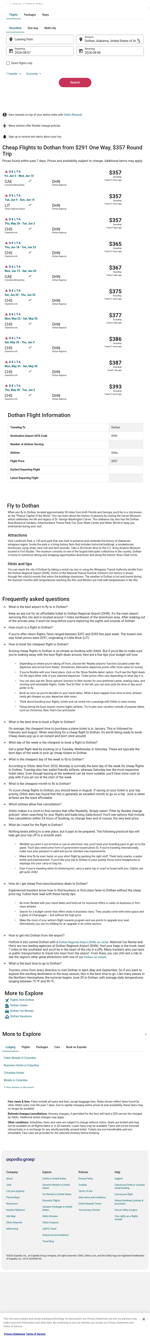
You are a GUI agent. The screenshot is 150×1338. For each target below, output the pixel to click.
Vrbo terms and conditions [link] (92, 1264)
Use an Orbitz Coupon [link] (126, 1276)
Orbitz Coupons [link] (50, 1289)
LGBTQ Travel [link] (49, 1295)
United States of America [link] (41, 5)
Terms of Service (35, 1334)
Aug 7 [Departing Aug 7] (27, 101)
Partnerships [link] (13, 1264)
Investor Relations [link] (15, 1276)
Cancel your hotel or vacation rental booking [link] (130, 1253)
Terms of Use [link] (85, 1257)
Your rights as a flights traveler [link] (126, 1284)
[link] (75, 1067)
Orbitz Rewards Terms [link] (90, 1270)
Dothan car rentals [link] (95, 1023)
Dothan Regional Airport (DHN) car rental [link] (83, 1008)
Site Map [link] (10, 1282)
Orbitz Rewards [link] (14, 1289)
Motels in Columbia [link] (15, 1146)
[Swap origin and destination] (76, 87)
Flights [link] (20, 5)
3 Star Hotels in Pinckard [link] (19, 1154)
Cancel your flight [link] (124, 1260)
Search (75, 130)
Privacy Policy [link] (86, 1245)
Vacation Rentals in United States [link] (56, 1253)
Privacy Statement (14, 1334)
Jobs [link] (8, 1251)
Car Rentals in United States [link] (56, 1260)
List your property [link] (15, 1257)
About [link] (9, 1245)
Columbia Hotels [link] (14, 1139)
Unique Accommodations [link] (55, 1301)
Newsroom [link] (12, 1270)
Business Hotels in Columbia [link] (21, 1131)
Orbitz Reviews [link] (50, 1282)
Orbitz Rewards (73, 181)
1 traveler (22, 122)
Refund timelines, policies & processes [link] (129, 1269)
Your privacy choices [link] (89, 1276)
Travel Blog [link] (48, 1307)
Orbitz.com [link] (8, 5)
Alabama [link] (62, 5)
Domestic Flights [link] (51, 1267)
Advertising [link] (12, 1295)
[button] (75, 1100)
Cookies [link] (83, 1251)
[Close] (143, 1319)
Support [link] (119, 1245)
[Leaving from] (44, 87)
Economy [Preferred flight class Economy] (42, 122)
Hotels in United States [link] (54, 1245)
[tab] (59, 62)
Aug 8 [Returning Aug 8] (89, 101)
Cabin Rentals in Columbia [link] (20, 1124)
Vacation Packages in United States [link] (57, 1275)
